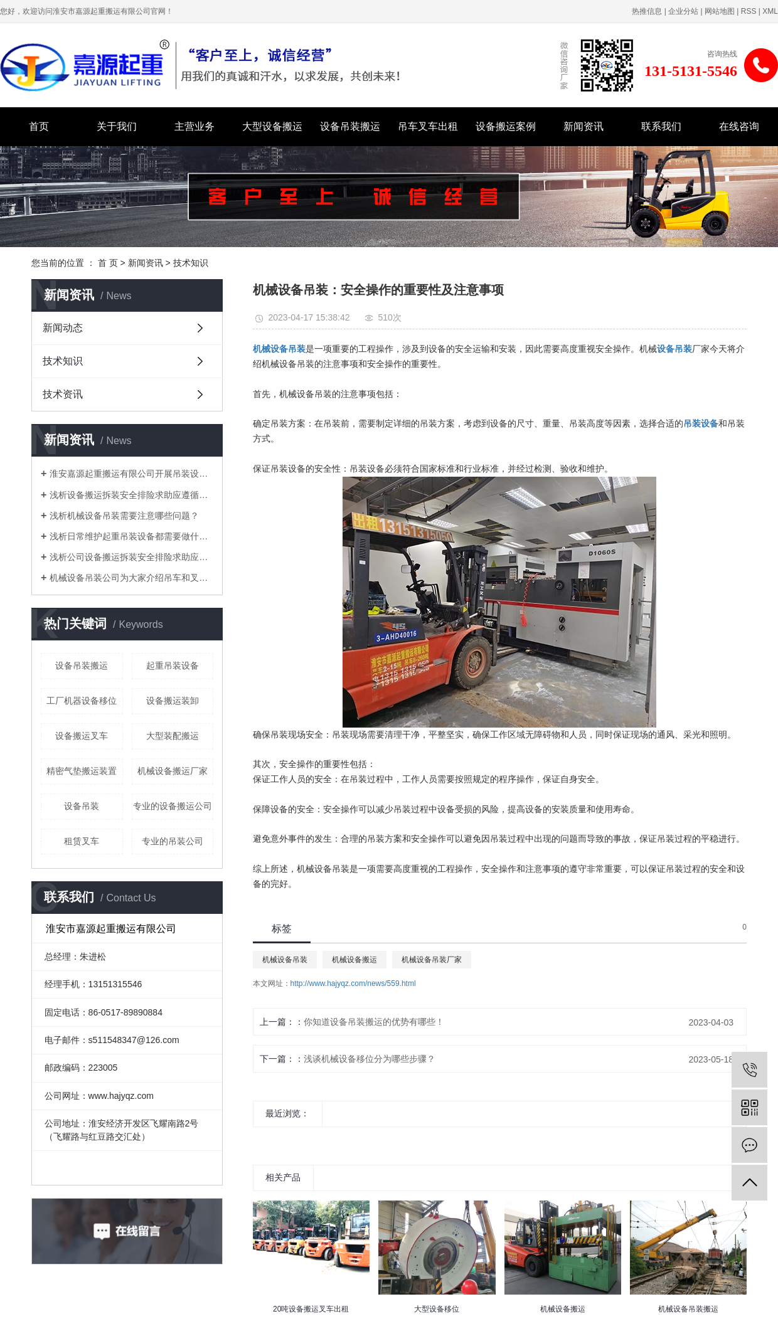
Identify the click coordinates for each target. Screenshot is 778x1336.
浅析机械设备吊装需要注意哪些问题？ (124, 516)
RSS (749, 11)
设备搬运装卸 (172, 701)
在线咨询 (739, 126)
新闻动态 (63, 327)
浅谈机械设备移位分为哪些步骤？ (369, 1059)
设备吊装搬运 (350, 126)
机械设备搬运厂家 (172, 771)
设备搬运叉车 (81, 736)
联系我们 (661, 126)
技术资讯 (63, 394)
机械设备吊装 (284, 959)
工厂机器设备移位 (81, 701)
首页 (39, 126)
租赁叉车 (81, 841)
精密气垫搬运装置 (81, 771)
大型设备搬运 (272, 126)
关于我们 (117, 126)
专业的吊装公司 (172, 841)
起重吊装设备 (172, 665)
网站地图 (720, 11)
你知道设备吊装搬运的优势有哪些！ (374, 1022)
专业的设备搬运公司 (172, 806)
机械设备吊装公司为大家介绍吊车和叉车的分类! (131, 578)
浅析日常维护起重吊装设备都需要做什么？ (131, 536)
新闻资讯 (583, 126)
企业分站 (683, 11)
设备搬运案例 (506, 126)
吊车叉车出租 (428, 126)
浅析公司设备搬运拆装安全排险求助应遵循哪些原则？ (131, 557)
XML (770, 11)
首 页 (108, 263)
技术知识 (190, 263)
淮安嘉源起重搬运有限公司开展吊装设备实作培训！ (131, 474)
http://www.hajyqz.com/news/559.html (353, 983)
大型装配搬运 (172, 736)
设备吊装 (81, 806)
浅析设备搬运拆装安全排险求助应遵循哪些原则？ (131, 495)
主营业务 (194, 126)
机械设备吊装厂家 (432, 959)
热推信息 (647, 11)
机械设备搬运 (354, 959)
